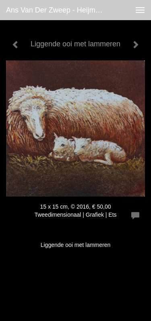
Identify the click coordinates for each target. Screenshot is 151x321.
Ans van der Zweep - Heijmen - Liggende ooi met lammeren (58, 10)
